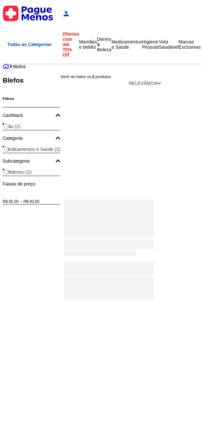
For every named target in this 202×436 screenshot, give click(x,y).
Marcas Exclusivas (189, 44)
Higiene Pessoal (150, 44)
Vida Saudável (168, 44)
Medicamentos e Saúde (126, 44)
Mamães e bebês (88, 44)
